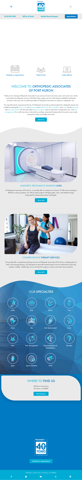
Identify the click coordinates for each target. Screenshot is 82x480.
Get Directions (41, 394)
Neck (12, 346)
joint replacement (13, 109)
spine (31, 107)
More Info (41, 200)
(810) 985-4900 (10, 16)
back (20, 107)
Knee (69, 328)
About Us (41, 119)
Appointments (71, 16)
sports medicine (39, 109)
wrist (64, 107)
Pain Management (31, 346)
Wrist (50, 366)
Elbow (50, 310)
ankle (42, 107)
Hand (13, 328)
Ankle (13, 310)
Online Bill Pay (67, 75)
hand (46, 107)
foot (35, 107)
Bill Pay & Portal (28, 16)
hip (73, 107)
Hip (31, 328)
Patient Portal (41, 75)
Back (31, 310)
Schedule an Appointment (15, 75)
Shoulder (69, 346)
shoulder (56, 107)
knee (76, 107)
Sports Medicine (31, 366)
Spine (13, 366)
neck (24, 107)
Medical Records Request (49, 16)
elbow (51, 107)
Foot (69, 310)
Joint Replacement (50, 328)
